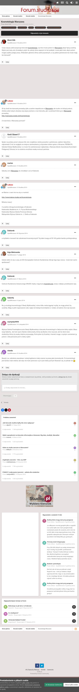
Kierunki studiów (28, 24)
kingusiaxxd (12, 622)
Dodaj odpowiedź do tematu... (15, 388)
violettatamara (11, 462)
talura (52, 522)
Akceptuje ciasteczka (54, 685)
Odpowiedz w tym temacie (40, 33)
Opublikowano (16, 43)
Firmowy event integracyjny (56, 542)
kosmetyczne (48, 284)
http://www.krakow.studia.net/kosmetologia (16, 197)
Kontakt (43, 669)
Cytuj (7, 62)
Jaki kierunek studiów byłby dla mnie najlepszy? (18, 423)
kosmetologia (32, 48)
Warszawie (58, 48)
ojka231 (8, 425)
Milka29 (8, 449)
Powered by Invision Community (39, 673)
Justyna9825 (10, 474)
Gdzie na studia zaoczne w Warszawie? (15, 447)
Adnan (53, 544)
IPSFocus (36, 669)
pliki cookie (25, 683)
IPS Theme (29, 669)
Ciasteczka (50, 669)
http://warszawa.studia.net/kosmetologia (16, 116)
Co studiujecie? (13, 613)
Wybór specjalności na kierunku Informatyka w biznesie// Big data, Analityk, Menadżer (31, 435)
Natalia (10, 615)
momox (8, 437)
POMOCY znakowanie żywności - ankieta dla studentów (21, 472)
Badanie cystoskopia (54, 564)
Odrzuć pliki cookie (71, 685)
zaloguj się (61, 377)
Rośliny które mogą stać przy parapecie (60, 520)
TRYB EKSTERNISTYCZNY (17, 620)
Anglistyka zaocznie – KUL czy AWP (14, 460)
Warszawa (14, 171)
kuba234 (11, 608)
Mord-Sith (8, 24)
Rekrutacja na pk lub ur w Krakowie (19, 606)
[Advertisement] (26, 82)
